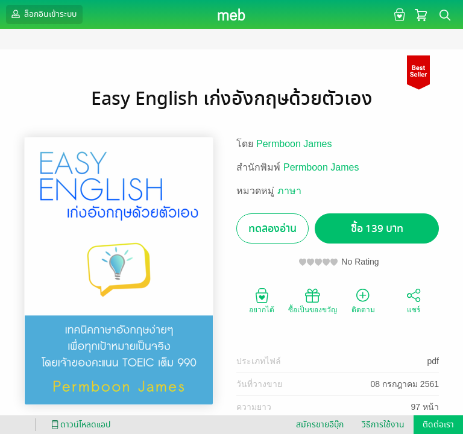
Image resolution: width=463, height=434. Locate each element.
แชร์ (414, 300)
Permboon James (294, 144)
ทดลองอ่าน (272, 229)
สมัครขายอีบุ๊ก (320, 424)
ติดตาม (363, 300)
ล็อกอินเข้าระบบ (43, 13)
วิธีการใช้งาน (383, 424)
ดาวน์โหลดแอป (79, 424)
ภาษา (289, 191)
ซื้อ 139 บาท (377, 229)
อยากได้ (261, 300)
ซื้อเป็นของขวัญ (312, 300)
